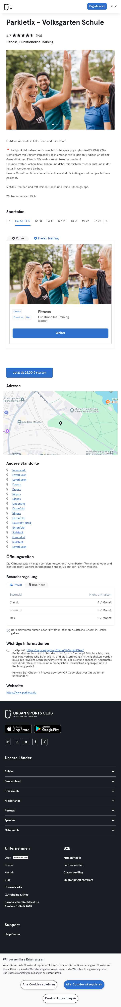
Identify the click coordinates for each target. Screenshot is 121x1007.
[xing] (44, 742)
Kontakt (9, 872)
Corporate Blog (73, 872)
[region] (60, 980)
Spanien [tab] (59, 820)
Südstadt (17, 532)
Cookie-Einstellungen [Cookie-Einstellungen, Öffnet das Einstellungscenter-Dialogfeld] (60, 998)
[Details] (60, 274)
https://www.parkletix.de (21, 692)
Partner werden (73, 865)
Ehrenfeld (18, 508)
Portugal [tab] (59, 810)
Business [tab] (36, 584)
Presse (9, 865)
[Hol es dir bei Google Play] (47, 729)
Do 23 (97, 221)
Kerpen (16, 484)
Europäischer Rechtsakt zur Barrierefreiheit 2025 (22, 904)
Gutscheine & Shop (17, 894)
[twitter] (26, 742)
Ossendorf (18, 537)
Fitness (44, 312)
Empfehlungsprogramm (78, 880)
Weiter (60, 333)
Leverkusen (19, 475)
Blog (7, 880)
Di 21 (74, 221)
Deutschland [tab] (59, 781)
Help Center (12, 934)
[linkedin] (17, 742)
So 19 (50, 221)
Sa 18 (38, 221)
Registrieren (97, 6)
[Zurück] (9, 221)
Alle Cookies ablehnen (39, 984)
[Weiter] (106, 221)
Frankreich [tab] (59, 791)
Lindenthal (18, 503)
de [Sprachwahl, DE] (113, 6)
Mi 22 (85, 221)
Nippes (16, 494)
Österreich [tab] (59, 830)
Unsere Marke (13, 887)
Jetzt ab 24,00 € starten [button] (29, 372)
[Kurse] (18, 238)
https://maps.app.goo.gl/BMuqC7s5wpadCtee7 (55, 650)
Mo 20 (62, 221)
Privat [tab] (16, 584)
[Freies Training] (46, 238)
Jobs (8, 857)
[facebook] (35, 742)
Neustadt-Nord (21, 523)
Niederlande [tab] (59, 801)
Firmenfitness (72, 857)
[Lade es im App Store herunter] (18, 729)
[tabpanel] (60, 606)
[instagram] (8, 742)
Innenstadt (19, 470)
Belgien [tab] (59, 771)
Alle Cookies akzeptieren (84, 984)
